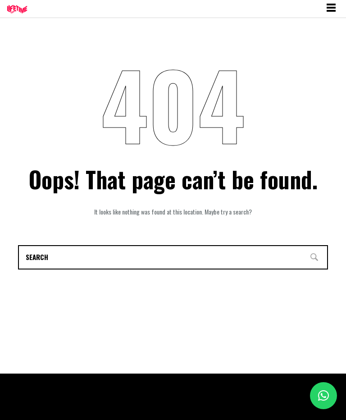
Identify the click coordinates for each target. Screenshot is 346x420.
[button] (323, 395)
